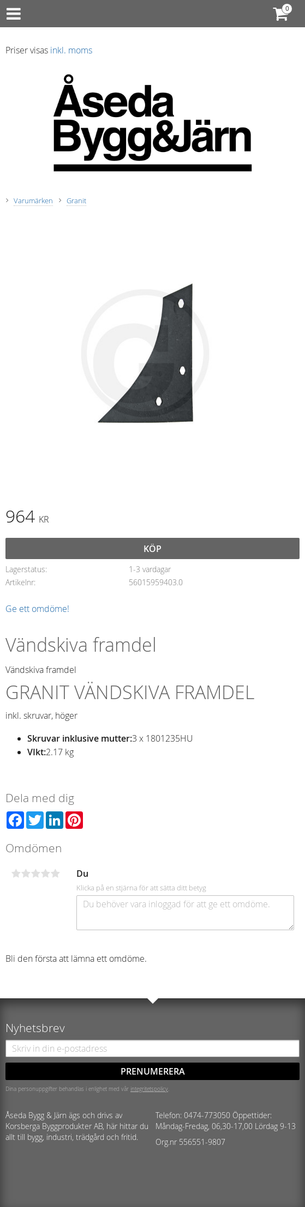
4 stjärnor (45, 873)
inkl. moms (71, 50)
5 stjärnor (55, 873)
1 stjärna (16, 873)
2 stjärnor (26, 873)
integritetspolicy (149, 1089)
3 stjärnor (35, 873)
